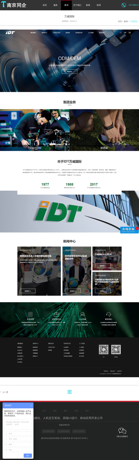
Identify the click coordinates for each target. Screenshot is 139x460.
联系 (99, 5)
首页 (45, 5)
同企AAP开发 (78, 431)
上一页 (5, 392)
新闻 (88, 5)
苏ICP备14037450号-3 (79, 438)
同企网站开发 (48, 431)
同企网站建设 (63, 431)
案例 (66, 5)
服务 (56, 5)
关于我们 (77, 5)
